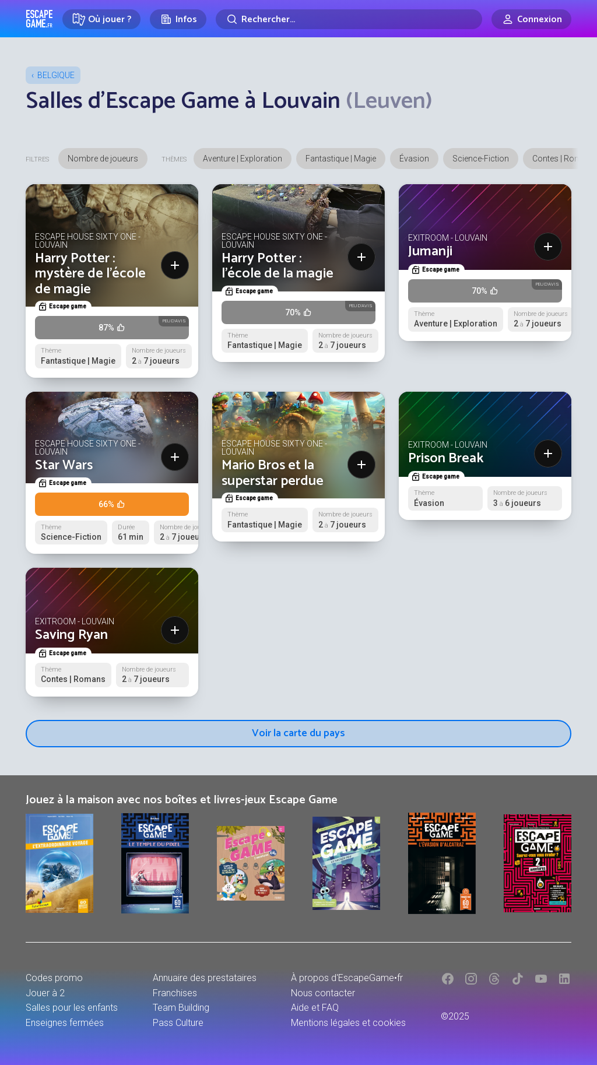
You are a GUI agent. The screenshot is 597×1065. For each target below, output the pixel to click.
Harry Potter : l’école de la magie (277, 266)
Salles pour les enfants (72, 1007)
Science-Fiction (480, 158)
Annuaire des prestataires (205, 977)
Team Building (181, 1007)
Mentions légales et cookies (348, 1022)
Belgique (56, 75)
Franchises (175, 993)
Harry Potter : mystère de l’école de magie (90, 274)
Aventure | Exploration (242, 158)
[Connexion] (531, 19)
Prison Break (446, 458)
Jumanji (430, 251)
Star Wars (64, 465)
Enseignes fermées (65, 1022)
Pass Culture (178, 1022)
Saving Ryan (71, 635)
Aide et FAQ (315, 1007)
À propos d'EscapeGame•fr (347, 977)
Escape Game (39, 18)
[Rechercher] (349, 19)
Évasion (414, 158)
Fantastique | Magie (340, 158)
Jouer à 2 (45, 993)
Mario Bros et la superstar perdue (273, 473)
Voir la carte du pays (298, 733)
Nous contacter (323, 993)
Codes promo (54, 977)
